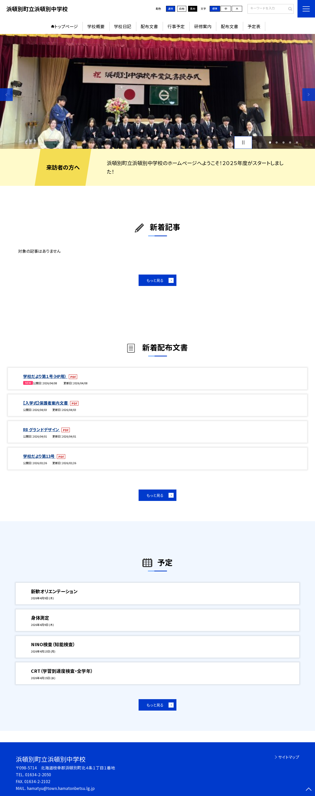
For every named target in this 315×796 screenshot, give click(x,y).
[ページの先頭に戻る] (308, 789)
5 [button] (297, 142)
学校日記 (122, 26)
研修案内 (202, 26)
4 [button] (290, 142)
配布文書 (149, 26)
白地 (181, 8)
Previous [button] (6, 94)
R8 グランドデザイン (41, 429)
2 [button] (277, 142)
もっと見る (154, 280)
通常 (170, 8)
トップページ (66, 26)
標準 (214, 8)
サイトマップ (288, 757)
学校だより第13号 (39, 456)
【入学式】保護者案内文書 (46, 403)
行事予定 (176, 26)
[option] (157, 91)
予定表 (253, 26)
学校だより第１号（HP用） (45, 376)
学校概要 (96, 26)
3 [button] (283, 142)
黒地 (192, 8)
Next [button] (308, 94)
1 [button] (270, 142)
